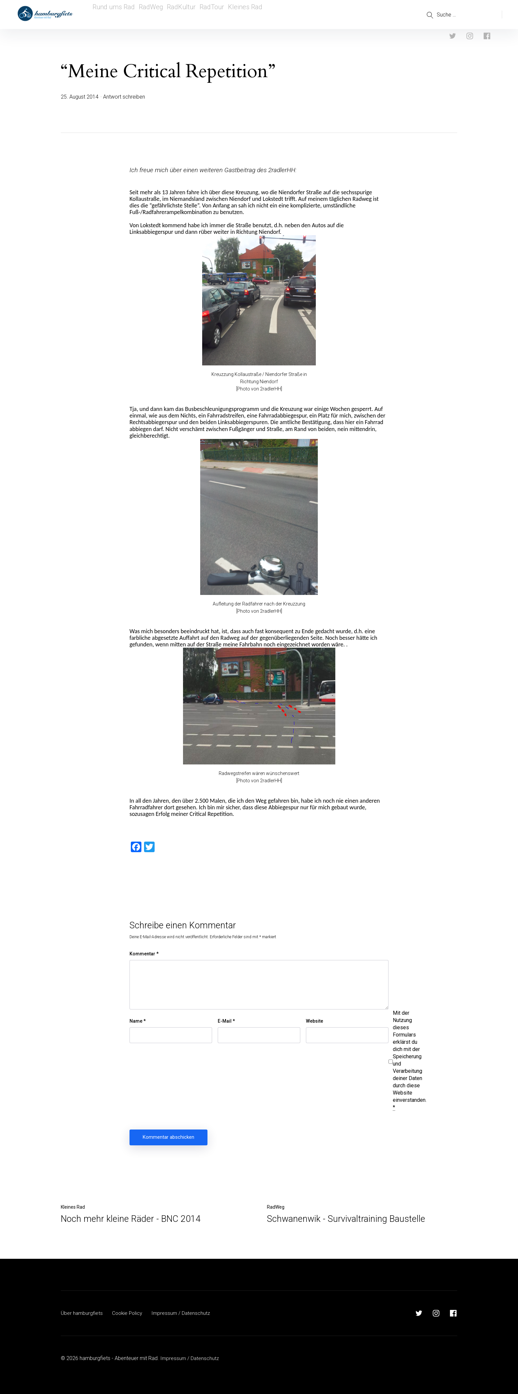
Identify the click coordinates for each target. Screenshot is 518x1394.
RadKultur (182, 14)
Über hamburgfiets (82, 1313)
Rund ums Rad (112, 14)
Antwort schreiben (124, 97)
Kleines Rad (249, 14)
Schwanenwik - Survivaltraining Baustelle (346, 1219)
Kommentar (144, 953)
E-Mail (226, 1021)
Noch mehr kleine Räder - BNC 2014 (131, 1219)
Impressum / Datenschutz (184, 1313)
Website (314, 1021)
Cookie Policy (129, 1313)
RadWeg (150, 14)
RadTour (215, 14)
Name (138, 1021)
